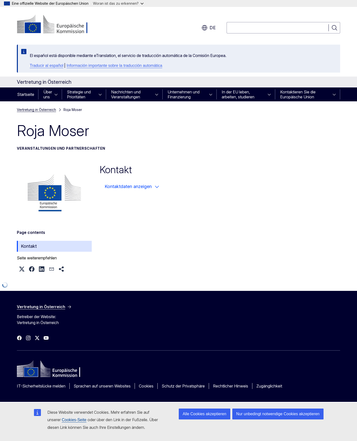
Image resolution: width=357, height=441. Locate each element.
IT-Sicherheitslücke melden (41, 386)
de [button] (209, 28)
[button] (22, 269)
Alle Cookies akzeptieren (204, 414)
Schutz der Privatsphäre (183, 386)
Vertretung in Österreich (36, 110)
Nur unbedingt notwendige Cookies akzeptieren (278, 414)
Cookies (146, 386)
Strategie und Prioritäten (79, 94)
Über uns (47, 94)
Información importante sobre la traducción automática (114, 65)
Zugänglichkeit (269, 386)
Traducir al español (46, 65)
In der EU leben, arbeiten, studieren (238, 94)
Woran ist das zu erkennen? (118, 3)
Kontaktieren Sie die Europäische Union (298, 94)
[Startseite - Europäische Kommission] (57, 25)
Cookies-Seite (74, 420)
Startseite (25, 94)
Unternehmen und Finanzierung (184, 94)
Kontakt (29, 246)
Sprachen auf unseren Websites (102, 386)
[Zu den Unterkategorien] (57, 94)
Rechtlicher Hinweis (230, 386)
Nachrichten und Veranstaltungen (126, 94)
